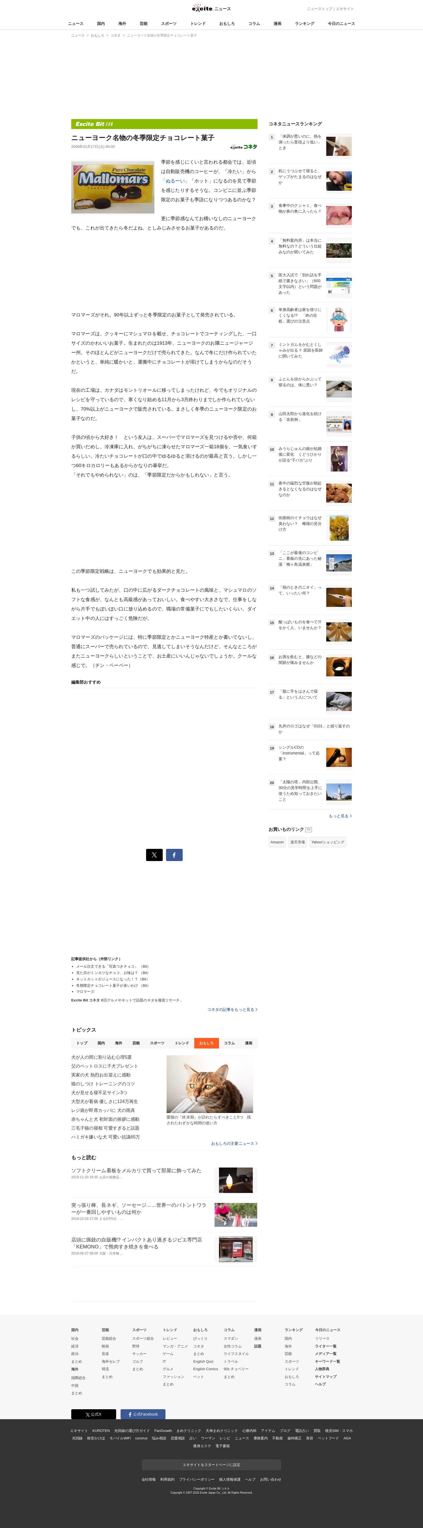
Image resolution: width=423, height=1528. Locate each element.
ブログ (285, 1431)
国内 (101, 23)
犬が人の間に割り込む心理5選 (101, 1057)
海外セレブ (111, 1361)
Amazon (277, 842)
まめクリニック (188, 1431)
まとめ (76, 1361)
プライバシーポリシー (197, 1479)
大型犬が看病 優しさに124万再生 (104, 1101)
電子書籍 (222, 1446)
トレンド (198, 23)
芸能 (143, 23)
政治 (74, 1354)
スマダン (231, 1338)
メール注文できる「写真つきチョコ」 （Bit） (113, 966)
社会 (74, 1338)
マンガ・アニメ (175, 1346)
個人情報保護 (229, 1479)
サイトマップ (326, 1377)
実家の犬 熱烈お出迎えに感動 (101, 1075)
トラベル (231, 1361)
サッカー (139, 1354)
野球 (135, 1346)
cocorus (141, 1438)
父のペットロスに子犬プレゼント (104, 1066)
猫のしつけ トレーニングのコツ (103, 1083)
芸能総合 (109, 1338)
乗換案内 (261, 1438)
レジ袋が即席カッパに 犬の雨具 (103, 1110)
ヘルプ (320, 1384)
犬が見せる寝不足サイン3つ (99, 1092)
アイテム (268, 1431)
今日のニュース (341, 23)
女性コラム (233, 1346)
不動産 (277, 1438)
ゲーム (168, 1354)
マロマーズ (85, 992)
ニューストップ (319, 9)
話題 (257, 1346)
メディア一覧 (326, 1354)
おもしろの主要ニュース (234, 1143)
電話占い (302, 1431)
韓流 (105, 1369)
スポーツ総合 (143, 1338)
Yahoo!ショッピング (328, 842)
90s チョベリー (236, 1369)
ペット (198, 1377)
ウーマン (208, 1438)
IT (164, 1361)
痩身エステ (202, 1446)
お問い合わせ (270, 1479)
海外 (122, 23)
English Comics (205, 1369)
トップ (81, 1043)
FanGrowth (163, 1431)
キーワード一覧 (327, 1361)
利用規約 (167, 1479)
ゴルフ (137, 1361)
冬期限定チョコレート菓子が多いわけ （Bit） (113, 985)
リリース (322, 1338)
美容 (309, 1438)
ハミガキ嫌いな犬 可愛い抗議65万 (105, 1137)
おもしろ (227, 23)
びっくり (200, 1338)
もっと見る (340, 816)
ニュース (75, 23)
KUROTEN (101, 1431)
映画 (105, 1346)
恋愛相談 (178, 1438)
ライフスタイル (236, 1354)
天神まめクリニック (222, 1431)
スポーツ (169, 23)
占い (193, 1438)
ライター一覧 (326, 1346)
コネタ (198, 1346)
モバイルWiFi (120, 1438)
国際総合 (78, 1378)
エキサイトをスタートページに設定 (211, 1465)
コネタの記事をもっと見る (232, 1009)
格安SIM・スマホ (339, 1431)
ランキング (304, 23)
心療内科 (249, 1431)
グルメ (168, 1369)
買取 (317, 1431)
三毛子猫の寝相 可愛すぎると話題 (105, 1128)
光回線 (77, 1438)
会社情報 (149, 1479)
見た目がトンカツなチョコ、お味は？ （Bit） (113, 973)
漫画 (277, 23)
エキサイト (345, 9)
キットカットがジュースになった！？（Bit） (113, 979)
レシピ (225, 1438)
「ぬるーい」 (175, 181)
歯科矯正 (294, 1438)
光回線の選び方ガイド (132, 1431)
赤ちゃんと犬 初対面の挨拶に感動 (105, 1119)
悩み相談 (159, 1438)
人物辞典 (322, 1369)
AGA (347, 1438)
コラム (254, 23)
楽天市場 (298, 842)
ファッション (173, 1377)
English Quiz (203, 1361)
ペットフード (328, 1438)
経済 (74, 1346)
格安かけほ (96, 1438)
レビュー (170, 1338)
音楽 (105, 1354)
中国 (74, 1385)
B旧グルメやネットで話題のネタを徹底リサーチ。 (127, 1000)
